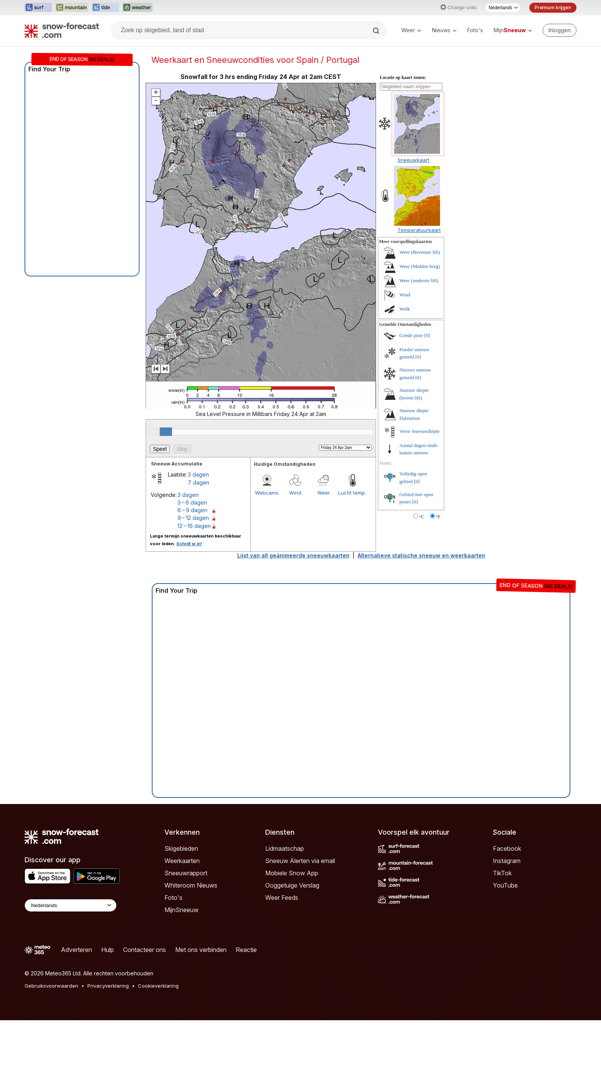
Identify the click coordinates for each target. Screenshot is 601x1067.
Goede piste (411, 335)
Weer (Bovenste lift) (419, 252)
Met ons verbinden (201, 950)
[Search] (377, 30)
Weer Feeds (281, 897)
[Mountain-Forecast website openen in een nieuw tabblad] (72, 8)
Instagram (507, 861)
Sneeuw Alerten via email (300, 861)
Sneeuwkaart (413, 160)
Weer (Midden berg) (419, 266)
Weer (411, 30)
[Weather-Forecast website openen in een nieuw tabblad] (137, 8)
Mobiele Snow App (291, 873)
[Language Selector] (71, 905)
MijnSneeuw (181, 910)
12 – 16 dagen (194, 526)
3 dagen (198, 474)
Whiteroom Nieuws (190, 885)
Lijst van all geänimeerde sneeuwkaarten (293, 555)
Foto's (475, 30)
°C (421, 517)
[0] (427, 335)
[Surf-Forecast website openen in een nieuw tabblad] (38, 8)
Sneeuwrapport (185, 873)
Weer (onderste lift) (418, 280)
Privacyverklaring (108, 986)
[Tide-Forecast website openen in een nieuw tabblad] (105, 8)
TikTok (502, 873)
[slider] (166, 431)
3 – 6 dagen (192, 502)
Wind (295, 493)
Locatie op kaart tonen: (403, 77)
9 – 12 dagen (193, 518)
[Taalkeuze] (503, 7)
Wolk (404, 309)
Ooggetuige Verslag (292, 885)
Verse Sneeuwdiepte (419, 431)
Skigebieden (181, 848)
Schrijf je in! (189, 543)
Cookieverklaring (158, 986)
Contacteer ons (144, 950)
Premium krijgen (553, 7)
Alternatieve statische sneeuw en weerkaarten (421, 555)
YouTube (505, 885)
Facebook (507, 848)
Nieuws (444, 30)
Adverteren (76, 950)
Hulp (107, 950)
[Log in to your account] (559, 30)
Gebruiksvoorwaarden (51, 986)
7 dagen (198, 482)
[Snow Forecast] (62, 30)
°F (438, 517)
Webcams (267, 493)
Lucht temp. (352, 493)
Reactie (246, 950)
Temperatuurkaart (419, 230)
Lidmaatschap (284, 848)
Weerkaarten (182, 861)
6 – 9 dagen (192, 510)
